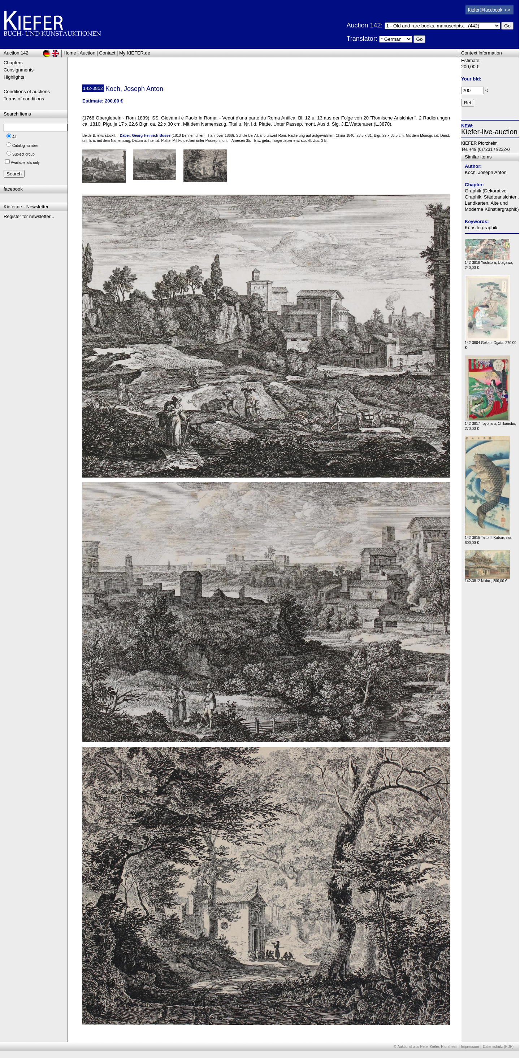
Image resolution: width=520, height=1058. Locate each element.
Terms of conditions (24, 98)
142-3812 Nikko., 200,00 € (487, 579)
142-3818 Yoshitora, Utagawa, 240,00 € (489, 263)
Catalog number (25, 146)
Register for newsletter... (29, 216)
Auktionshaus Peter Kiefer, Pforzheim (428, 1047)
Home (70, 53)
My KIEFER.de (134, 53)
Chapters (13, 62)
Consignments (19, 70)
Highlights (14, 77)
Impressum (470, 1047)
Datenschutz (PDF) (498, 1047)
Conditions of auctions (27, 91)
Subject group (23, 154)
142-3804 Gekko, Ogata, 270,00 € (490, 343)
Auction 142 (16, 53)
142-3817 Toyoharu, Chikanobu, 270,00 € (490, 424)
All (14, 137)
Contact (107, 53)
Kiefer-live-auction (489, 132)
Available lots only (25, 163)
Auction (87, 53)
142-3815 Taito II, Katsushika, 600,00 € (488, 538)
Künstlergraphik (481, 227)
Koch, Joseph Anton (486, 172)
